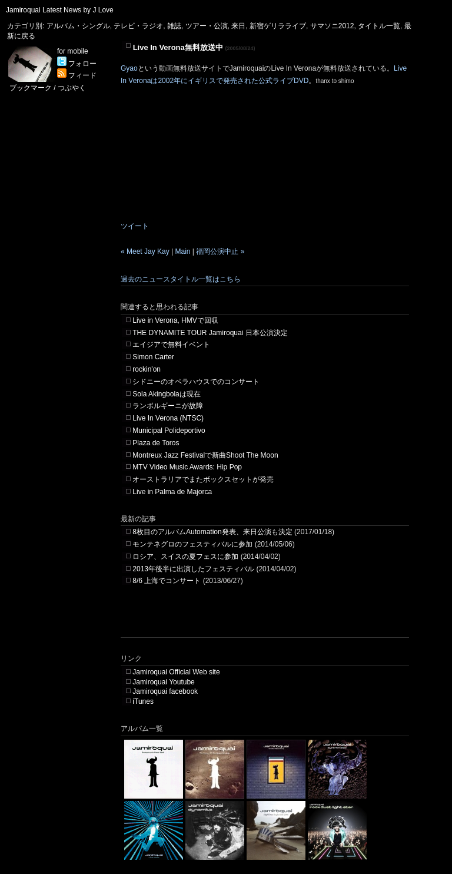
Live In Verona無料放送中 (178, 47)
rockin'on (146, 369)
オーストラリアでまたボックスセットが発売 (203, 479)
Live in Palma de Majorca (172, 492)
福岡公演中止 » (220, 251)
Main (183, 251)
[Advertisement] (258, 619)
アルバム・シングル (78, 26)
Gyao (129, 68)
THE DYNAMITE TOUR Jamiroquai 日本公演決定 (210, 333)
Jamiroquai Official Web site (176, 672)
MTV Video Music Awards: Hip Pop (187, 467)
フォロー (77, 63)
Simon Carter (153, 357)
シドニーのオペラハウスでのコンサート (196, 382)
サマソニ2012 (332, 26)
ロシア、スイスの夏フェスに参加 (185, 556)
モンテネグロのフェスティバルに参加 (192, 544)
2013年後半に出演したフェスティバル (193, 569)
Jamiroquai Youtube (163, 682)
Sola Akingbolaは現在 (166, 394)
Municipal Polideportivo (168, 430)
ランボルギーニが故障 (167, 406)
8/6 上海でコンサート (166, 581)
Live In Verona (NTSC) (168, 418)
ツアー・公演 (206, 26)
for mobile (72, 51)
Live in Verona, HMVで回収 (175, 320)
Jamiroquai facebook (165, 691)
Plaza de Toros (155, 443)
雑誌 (174, 26)
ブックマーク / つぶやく (47, 88)
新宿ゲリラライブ (278, 26)
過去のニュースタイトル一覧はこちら (181, 279)
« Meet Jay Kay (145, 251)
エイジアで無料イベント (171, 344)
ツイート (135, 226)
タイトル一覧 (379, 26)
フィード (77, 75)
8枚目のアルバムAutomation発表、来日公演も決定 (212, 532)
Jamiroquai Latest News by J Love (60, 10)
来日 (238, 26)
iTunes (143, 701)
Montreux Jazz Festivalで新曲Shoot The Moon (205, 455)
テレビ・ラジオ (138, 26)
